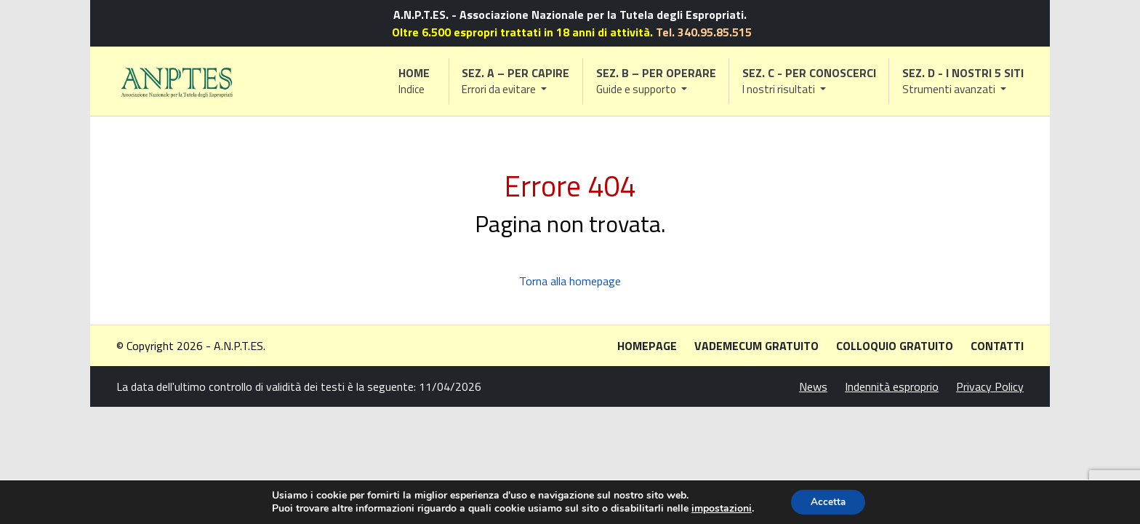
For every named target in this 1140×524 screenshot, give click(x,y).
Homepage (647, 345)
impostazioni (719, 508)
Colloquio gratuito (894, 345)
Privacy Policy (990, 386)
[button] (516, 81)
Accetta (828, 501)
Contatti (997, 345)
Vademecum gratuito (756, 345)
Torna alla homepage (570, 281)
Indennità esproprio (892, 386)
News (813, 386)
